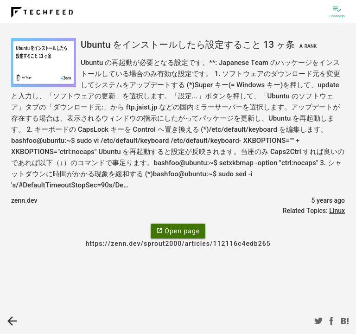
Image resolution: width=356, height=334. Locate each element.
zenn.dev (24, 200)
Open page (178, 230)
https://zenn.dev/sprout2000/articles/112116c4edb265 (177, 243)
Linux (337, 210)
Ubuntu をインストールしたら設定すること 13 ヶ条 (200, 44)
